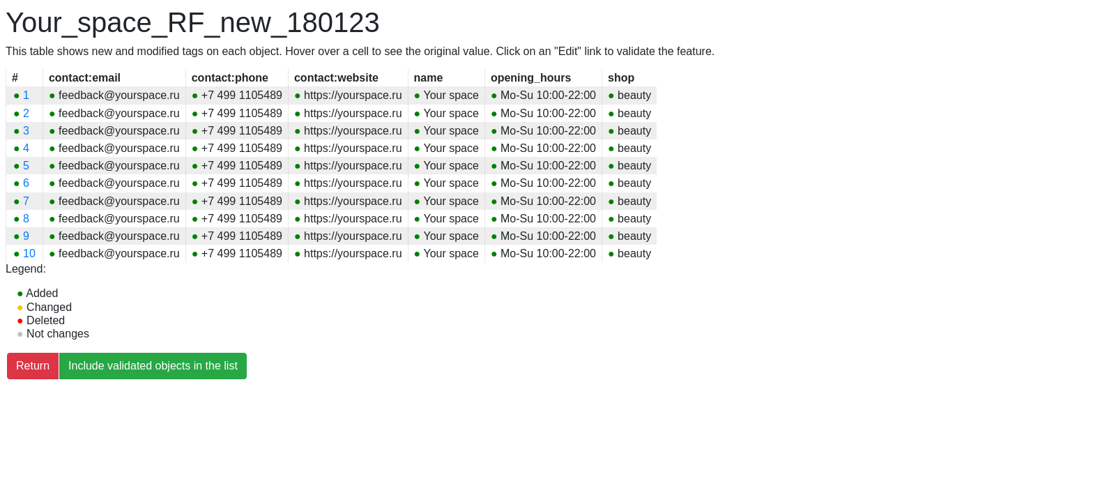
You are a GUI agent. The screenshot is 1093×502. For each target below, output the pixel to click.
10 (24, 253)
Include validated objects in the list (153, 366)
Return (32, 366)
